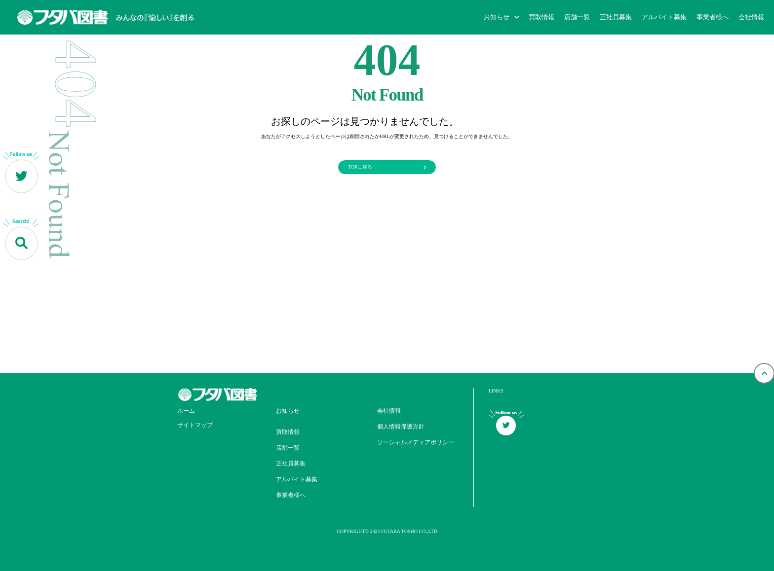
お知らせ (288, 410)
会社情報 (751, 17)
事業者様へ (713, 17)
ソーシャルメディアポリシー (415, 442)
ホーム (186, 410)
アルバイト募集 (664, 17)
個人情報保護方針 (401, 426)
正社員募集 (616, 17)
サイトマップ (195, 425)
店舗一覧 (577, 17)
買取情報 (541, 17)
